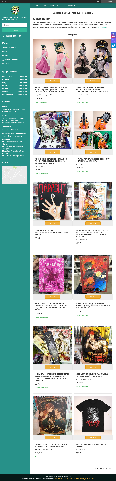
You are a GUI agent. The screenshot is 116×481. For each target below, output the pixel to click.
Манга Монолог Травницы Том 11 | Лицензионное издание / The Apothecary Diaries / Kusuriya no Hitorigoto (92, 233)
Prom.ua (68, 476)
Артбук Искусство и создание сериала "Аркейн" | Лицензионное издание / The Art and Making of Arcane (51, 307)
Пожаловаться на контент (63, 479)
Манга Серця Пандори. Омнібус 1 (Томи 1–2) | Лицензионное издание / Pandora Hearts (93, 306)
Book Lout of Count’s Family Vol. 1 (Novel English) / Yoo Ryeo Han (92, 375)
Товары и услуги (9, 47)
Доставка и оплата (10, 60)
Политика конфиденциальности (83, 479)
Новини (5, 64)
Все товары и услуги (103, 468)
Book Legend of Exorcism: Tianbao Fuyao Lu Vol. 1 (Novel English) (51, 445)
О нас (4, 51)
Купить (52, 81)
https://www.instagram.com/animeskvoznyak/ (18, 141)
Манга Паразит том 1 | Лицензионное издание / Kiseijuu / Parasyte (51, 232)
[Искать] (24, 25)
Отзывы (5, 56)
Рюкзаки (102, 27)
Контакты (71, 5)
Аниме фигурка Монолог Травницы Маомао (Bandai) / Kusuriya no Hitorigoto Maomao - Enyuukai (51, 90)
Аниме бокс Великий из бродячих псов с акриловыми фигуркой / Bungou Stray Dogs (51, 161)
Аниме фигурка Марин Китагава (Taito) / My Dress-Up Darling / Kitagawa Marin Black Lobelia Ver (92, 90)
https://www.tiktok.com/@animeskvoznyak (17, 146)
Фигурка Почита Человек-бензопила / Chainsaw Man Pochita (93, 160)
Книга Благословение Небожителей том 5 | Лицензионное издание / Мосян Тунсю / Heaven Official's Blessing (52, 377)
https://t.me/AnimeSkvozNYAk (13, 151)
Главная (37, 5)
